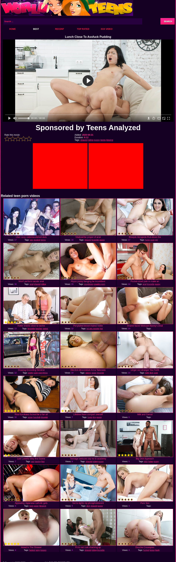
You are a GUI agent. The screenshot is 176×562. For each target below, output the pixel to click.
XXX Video (107, 29)
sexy (38, 550)
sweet (45, 328)
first (43, 461)
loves (90, 417)
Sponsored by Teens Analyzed (88, 128)
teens (103, 140)
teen (31, 506)
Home (12, 29)
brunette (95, 240)
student (37, 240)
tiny (94, 417)
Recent (59, 29)
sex (31, 240)
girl (156, 240)
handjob (36, 417)
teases (43, 550)
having (38, 461)
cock (152, 240)
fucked (32, 550)
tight (147, 373)
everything (43, 373)
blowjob (100, 373)
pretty (30, 373)
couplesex (88, 284)
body (157, 550)
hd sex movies (92, 328)
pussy (97, 140)
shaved (84, 140)
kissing (109, 140)
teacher (39, 328)
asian (94, 373)
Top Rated (83, 29)
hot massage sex (92, 329)
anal (32, 284)
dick (151, 373)
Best (36, 29)
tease (152, 550)
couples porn (99, 284)
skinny (88, 373)
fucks (147, 240)
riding (90, 140)
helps (150, 461)
